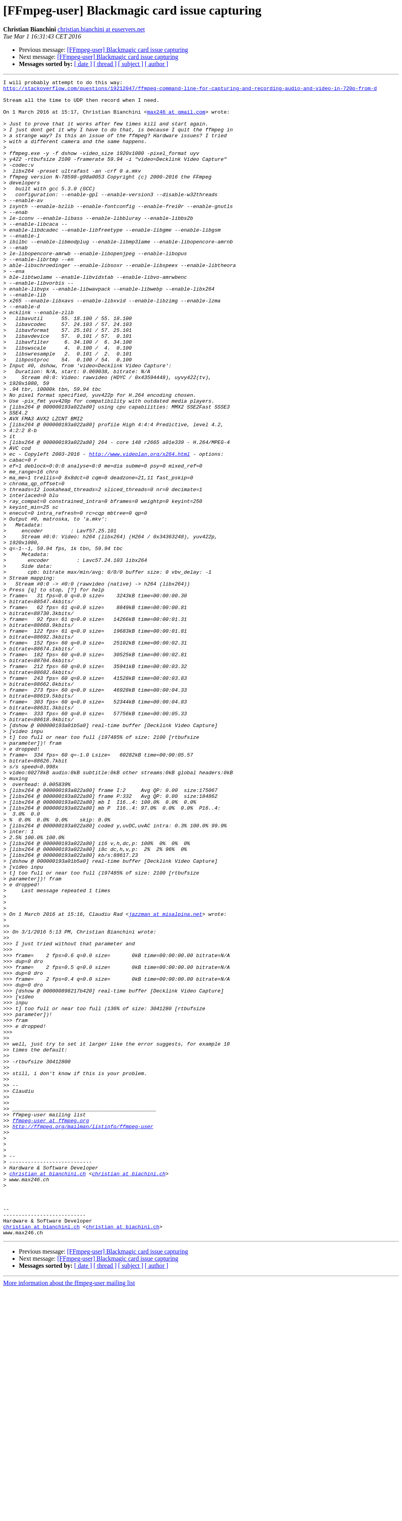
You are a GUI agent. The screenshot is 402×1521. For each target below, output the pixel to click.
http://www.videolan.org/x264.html (139, 529)
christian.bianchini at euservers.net (101, 29)
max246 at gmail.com (176, 118)
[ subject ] (130, 64)
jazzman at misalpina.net (165, 1081)
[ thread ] (105, 64)
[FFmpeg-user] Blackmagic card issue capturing (127, 49)
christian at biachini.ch (128, 1392)
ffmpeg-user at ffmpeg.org (50, 1329)
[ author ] (156, 64)
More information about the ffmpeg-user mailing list (69, 1514)
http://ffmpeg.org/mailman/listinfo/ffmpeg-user (82, 1336)
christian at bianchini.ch (47, 1392)
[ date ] (83, 64)
